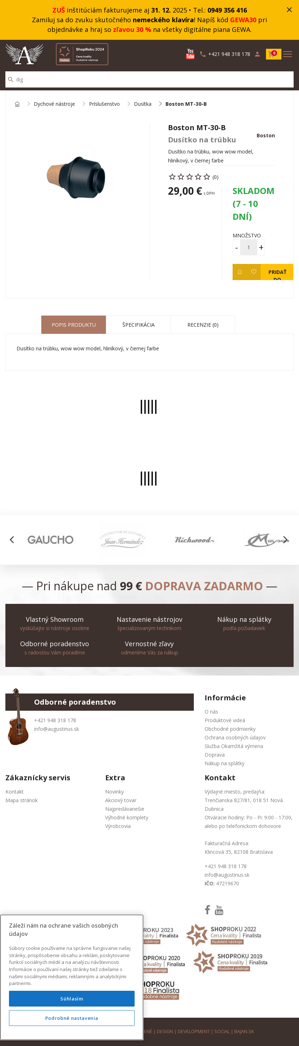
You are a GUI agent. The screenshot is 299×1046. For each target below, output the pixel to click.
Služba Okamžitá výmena (234, 746)
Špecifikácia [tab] (138, 324)
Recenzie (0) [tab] (203, 324)
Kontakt (14, 791)
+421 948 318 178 (55, 720)
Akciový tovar (120, 800)
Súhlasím (71, 998)
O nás (211, 711)
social (222, 1031)
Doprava (215, 754)
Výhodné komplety (126, 817)
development (194, 1031)
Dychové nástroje (54, 104)
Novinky (114, 791)
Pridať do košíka (277, 274)
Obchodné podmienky (230, 728)
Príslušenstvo (104, 104)
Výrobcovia (118, 826)
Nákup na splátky (224, 763)
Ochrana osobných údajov (235, 737)
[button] (14, 540)
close (289, 9)
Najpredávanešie (124, 808)
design (165, 1031)
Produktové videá (225, 720)
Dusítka (142, 104)
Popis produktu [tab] (74, 324)
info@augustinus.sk (56, 728)
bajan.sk (244, 1031)
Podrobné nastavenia (71, 1018)
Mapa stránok (21, 800)
